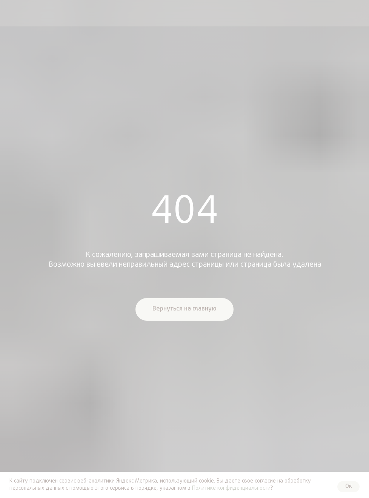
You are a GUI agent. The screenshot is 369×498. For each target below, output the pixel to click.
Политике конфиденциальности (231, 488)
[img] (13, 13)
